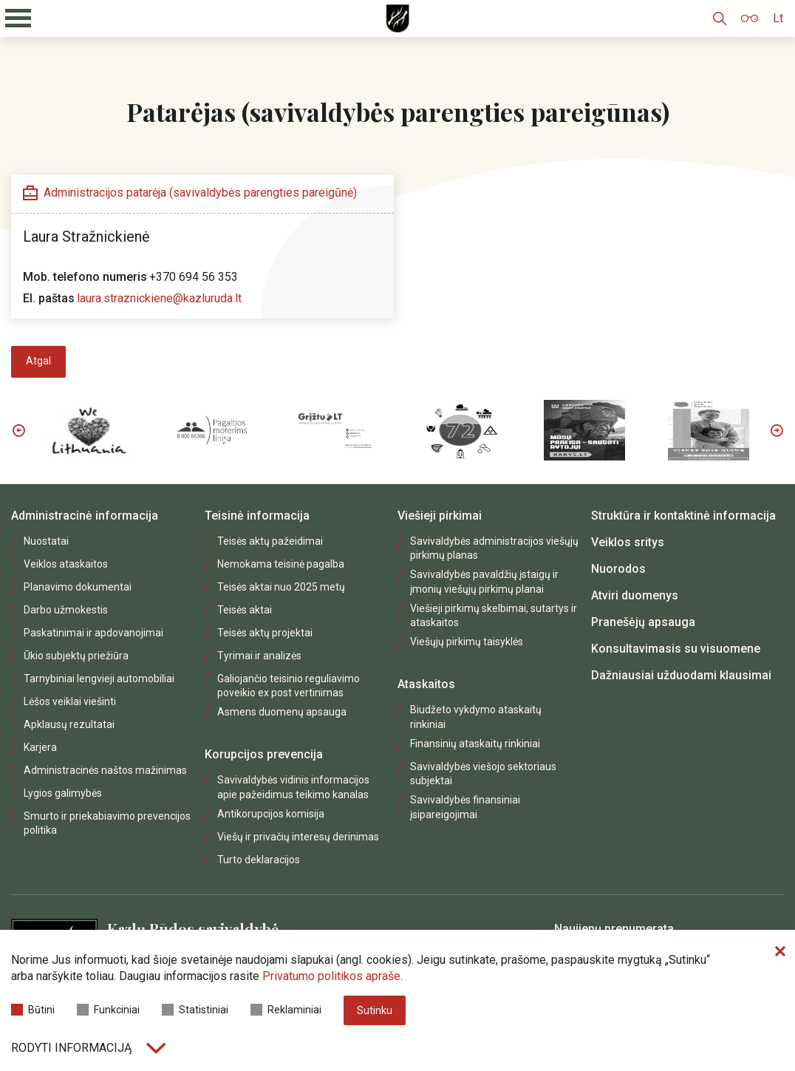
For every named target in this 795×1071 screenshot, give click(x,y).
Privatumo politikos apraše (331, 976)
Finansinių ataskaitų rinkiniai (475, 743)
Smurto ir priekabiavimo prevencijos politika (107, 823)
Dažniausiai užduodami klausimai (681, 675)
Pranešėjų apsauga (643, 622)
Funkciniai (108, 1010)
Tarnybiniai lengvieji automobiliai (99, 678)
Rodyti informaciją (88, 1048)
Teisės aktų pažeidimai (270, 541)
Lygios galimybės (63, 793)
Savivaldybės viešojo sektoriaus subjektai (483, 773)
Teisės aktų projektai (265, 633)
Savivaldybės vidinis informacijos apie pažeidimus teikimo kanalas (293, 787)
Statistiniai (195, 1010)
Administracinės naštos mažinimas (105, 770)
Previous (18, 430)
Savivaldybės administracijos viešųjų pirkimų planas (494, 548)
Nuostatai (46, 541)
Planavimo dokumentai (78, 587)
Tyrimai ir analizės (259, 656)
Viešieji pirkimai (440, 516)
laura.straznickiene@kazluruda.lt (159, 298)
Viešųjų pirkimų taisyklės (466, 641)
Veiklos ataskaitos (66, 564)
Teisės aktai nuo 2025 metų (281, 587)
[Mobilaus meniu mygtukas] (18, 18)
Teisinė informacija (257, 516)
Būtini (33, 1010)
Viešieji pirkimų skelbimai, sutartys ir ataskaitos (493, 615)
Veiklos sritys (627, 542)
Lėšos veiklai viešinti (70, 701)
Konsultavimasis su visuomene (675, 649)
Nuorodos (618, 569)
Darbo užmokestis (66, 610)
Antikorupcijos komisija (270, 814)
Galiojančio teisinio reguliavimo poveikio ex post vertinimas (288, 685)
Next (776, 430)
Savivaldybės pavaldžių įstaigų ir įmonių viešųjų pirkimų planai (484, 581)
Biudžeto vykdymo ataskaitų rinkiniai (476, 717)
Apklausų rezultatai (69, 724)
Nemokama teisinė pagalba (280, 564)
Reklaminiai (285, 1010)
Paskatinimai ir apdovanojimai (93, 633)
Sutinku (374, 1010)
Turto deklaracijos (258, 860)
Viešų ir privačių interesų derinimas (298, 837)
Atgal (38, 361)
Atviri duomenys (634, 595)
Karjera (40, 747)
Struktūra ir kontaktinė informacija (683, 516)
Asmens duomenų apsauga (282, 712)
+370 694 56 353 (193, 277)
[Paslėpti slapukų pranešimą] (780, 952)
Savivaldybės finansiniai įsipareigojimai (465, 807)
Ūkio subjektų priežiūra (76, 656)
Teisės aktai (244, 610)
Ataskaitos (426, 684)
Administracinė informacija (84, 516)
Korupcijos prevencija (264, 754)
